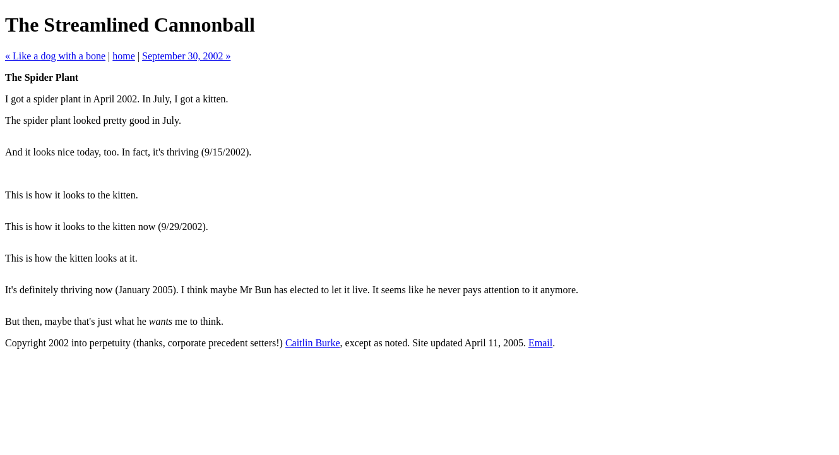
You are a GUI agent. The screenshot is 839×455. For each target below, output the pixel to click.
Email (540, 342)
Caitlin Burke (312, 342)
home (123, 56)
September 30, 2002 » (186, 56)
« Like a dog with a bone (55, 56)
